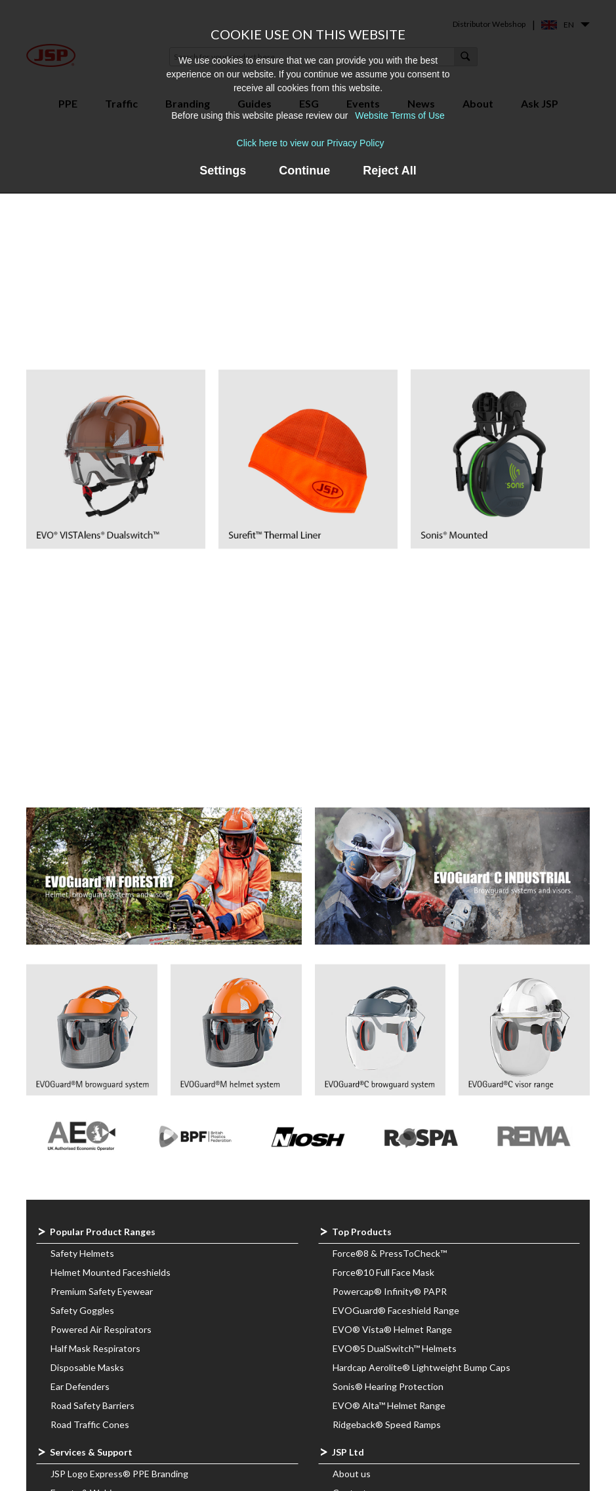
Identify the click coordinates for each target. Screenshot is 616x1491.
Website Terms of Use (399, 115)
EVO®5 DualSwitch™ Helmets (395, 1122)
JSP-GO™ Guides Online (101, 1362)
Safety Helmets (82, 1027)
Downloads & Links (371, 1419)
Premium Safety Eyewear (102, 1065)
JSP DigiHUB (76, 1381)
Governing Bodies (369, 1438)
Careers (349, 1305)
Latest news (358, 1362)
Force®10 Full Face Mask (383, 1046)
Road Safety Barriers (92, 1179)
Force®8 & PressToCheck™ (390, 1027)
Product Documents (374, 1400)
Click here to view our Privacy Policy (310, 143)
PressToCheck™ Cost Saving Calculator (132, 1324)
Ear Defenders (80, 1160)
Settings (222, 170)
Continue (304, 170)
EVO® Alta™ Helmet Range (389, 1179)
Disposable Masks (87, 1141)
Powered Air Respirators (101, 1103)
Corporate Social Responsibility (397, 1343)
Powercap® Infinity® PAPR (390, 1065)
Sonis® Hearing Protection (388, 1160)
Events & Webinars (90, 1267)
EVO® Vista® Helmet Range (392, 1103)
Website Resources (91, 1400)
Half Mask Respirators (95, 1122)
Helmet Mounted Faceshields (111, 1046)
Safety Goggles (82, 1084)
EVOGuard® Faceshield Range (396, 1084)
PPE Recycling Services (98, 1305)
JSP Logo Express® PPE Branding (119, 1248)
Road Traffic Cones (90, 1198)
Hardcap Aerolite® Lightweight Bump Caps (421, 1141)
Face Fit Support (84, 1419)
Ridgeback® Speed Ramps (387, 1198)
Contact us (356, 1267)
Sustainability (360, 1324)
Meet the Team (364, 1381)
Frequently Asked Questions (110, 1286)
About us (352, 1248)
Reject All (389, 170)
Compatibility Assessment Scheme (404, 1457)
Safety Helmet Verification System (121, 1343)
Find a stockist (362, 1286)
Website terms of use (377, 1476)
